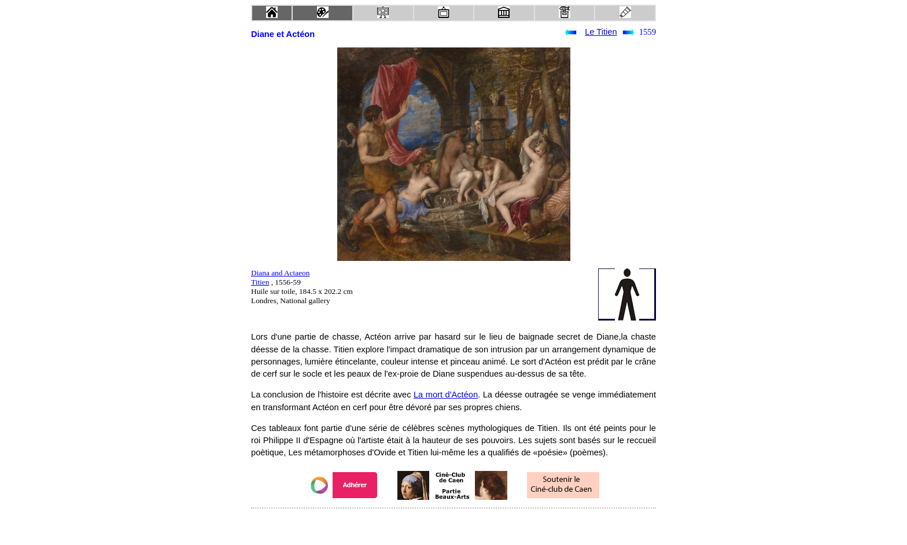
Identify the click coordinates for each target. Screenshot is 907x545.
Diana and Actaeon (280, 272)
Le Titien (601, 31)
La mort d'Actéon (446, 394)
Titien (260, 282)
